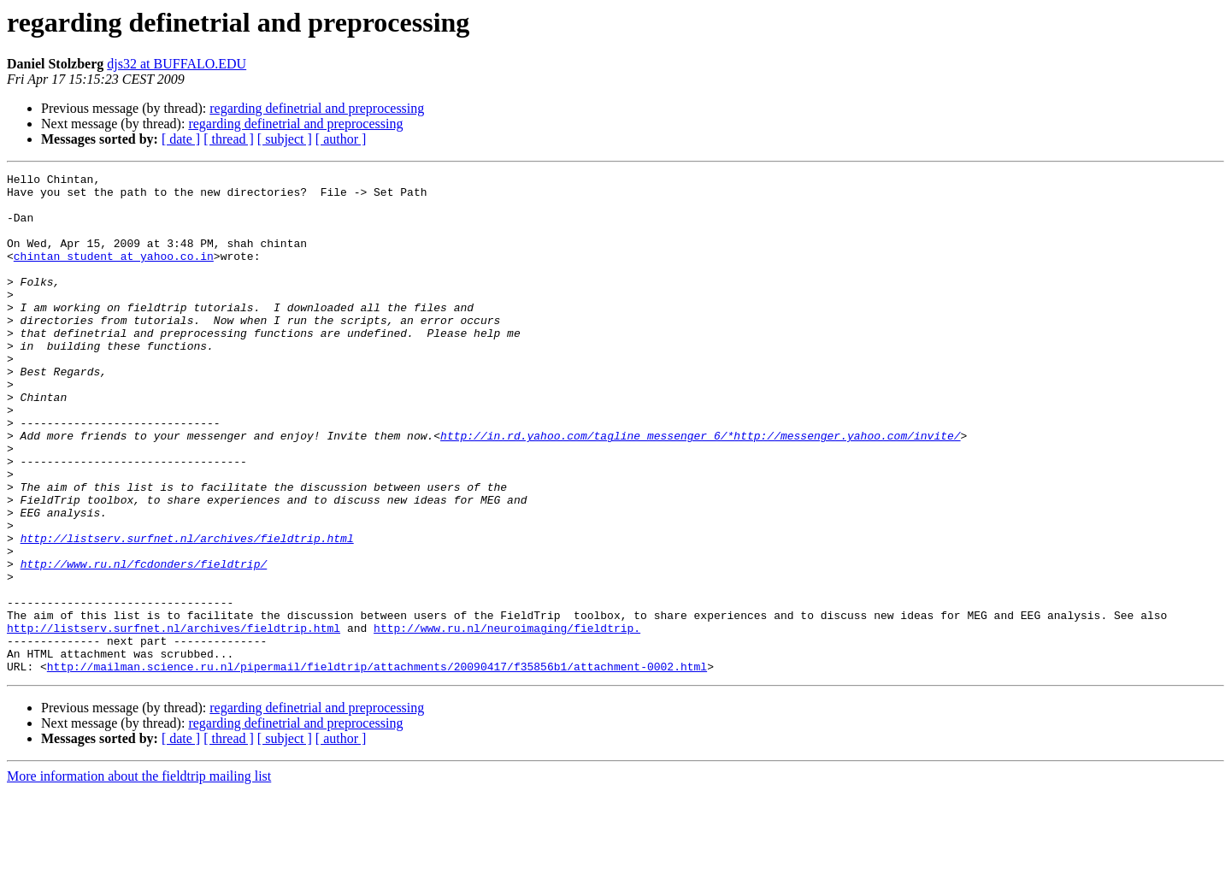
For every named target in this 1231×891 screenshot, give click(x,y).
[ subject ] (284, 139)
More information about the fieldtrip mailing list (139, 876)
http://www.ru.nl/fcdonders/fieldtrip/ (144, 643)
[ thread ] (228, 139)
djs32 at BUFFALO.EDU (176, 63)
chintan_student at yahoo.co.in (114, 273)
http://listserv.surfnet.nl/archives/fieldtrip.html (187, 612)
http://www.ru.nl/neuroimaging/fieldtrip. (507, 720)
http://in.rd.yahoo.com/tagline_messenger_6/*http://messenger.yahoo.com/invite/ (700, 489)
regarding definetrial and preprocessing (316, 108)
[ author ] (341, 139)
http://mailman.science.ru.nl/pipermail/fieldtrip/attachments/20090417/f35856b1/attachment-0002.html (377, 766)
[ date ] (181, 139)
